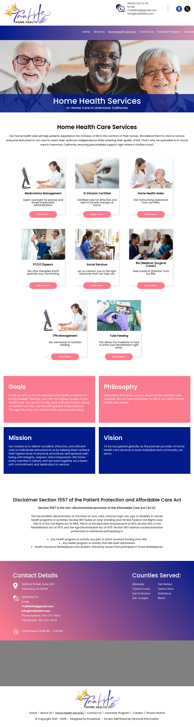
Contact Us (146, 32)
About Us (99, 32)
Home (86, 32)
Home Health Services (122, 32)
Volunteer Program (169, 32)
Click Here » (43, 214)
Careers (189, 32)
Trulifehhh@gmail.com (141, 10)
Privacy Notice (155, 713)
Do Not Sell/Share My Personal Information (131, 719)
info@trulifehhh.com (140, 13)
